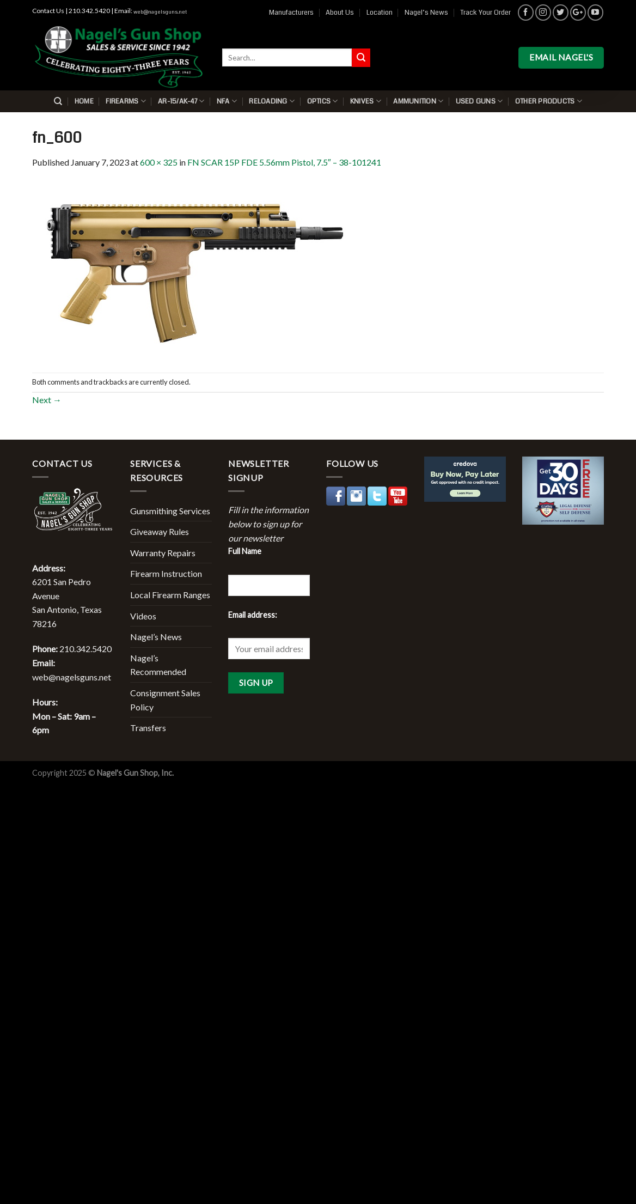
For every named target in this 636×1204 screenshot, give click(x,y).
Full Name (244, 551)
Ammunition (418, 101)
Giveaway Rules (159, 531)
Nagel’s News (426, 12)
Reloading (272, 101)
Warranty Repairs (162, 553)
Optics (322, 101)
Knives (365, 101)
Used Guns (479, 101)
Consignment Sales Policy (165, 700)
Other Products (548, 101)
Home (84, 101)
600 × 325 (159, 162)
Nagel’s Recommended (158, 665)
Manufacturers (291, 12)
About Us (340, 12)
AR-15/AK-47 (181, 101)
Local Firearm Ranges (170, 594)
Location (379, 12)
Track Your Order (485, 12)
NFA (227, 101)
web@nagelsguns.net (160, 12)
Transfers (148, 727)
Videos (143, 616)
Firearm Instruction (166, 573)
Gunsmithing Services (170, 511)
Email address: (252, 614)
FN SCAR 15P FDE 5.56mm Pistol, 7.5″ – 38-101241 (284, 162)
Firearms (126, 101)
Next (47, 399)
